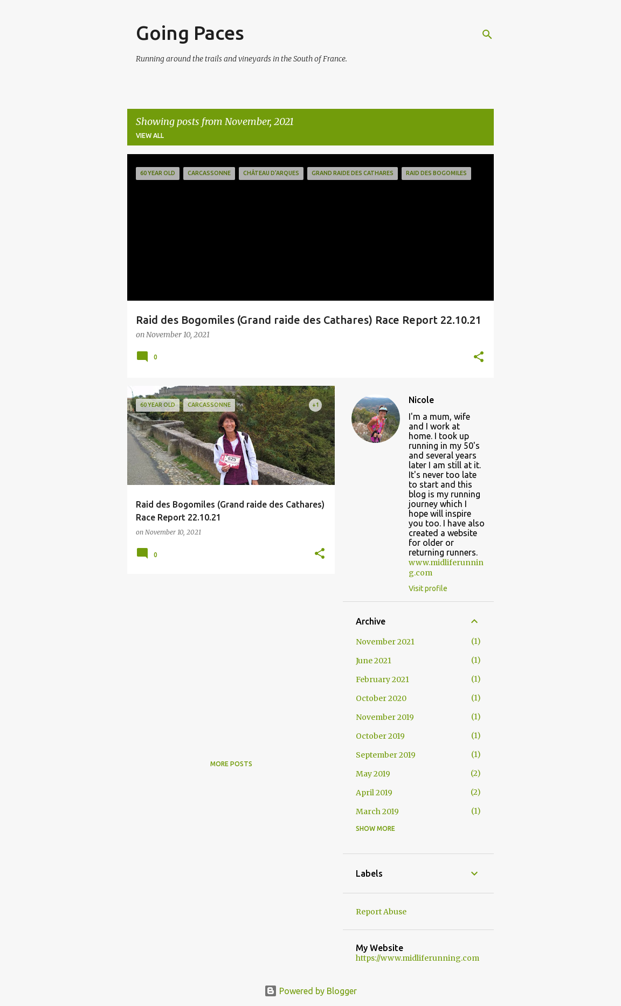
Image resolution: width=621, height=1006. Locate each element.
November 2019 (385, 717)
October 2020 (381, 698)
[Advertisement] (227, 657)
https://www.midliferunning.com (417, 958)
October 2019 (380, 736)
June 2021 (373, 660)
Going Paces (190, 33)
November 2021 (385, 642)
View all (150, 135)
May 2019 (373, 774)
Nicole (421, 400)
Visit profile (428, 588)
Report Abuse (381, 912)
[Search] (487, 34)
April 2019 (374, 792)
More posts (231, 763)
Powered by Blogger (310, 991)
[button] (478, 357)
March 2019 (377, 811)
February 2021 (382, 679)
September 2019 (386, 755)
